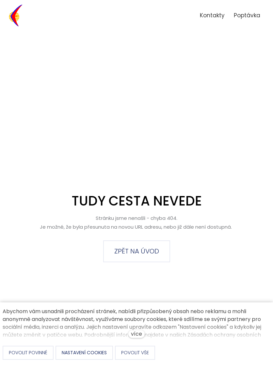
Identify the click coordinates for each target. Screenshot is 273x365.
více (136, 334)
